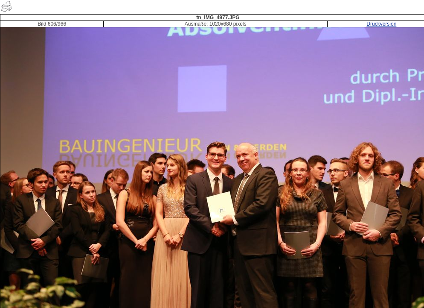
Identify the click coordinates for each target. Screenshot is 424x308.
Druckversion (381, 24)
